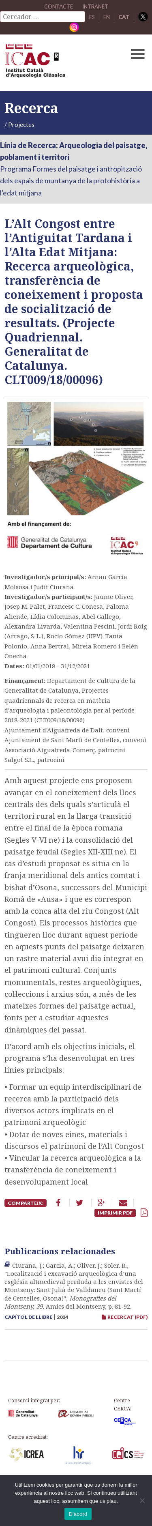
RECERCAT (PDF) (125, 1317)
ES (92, 17)
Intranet (95, 6)
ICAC (60, 63)
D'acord (78, 1514)
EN (106, 17)
